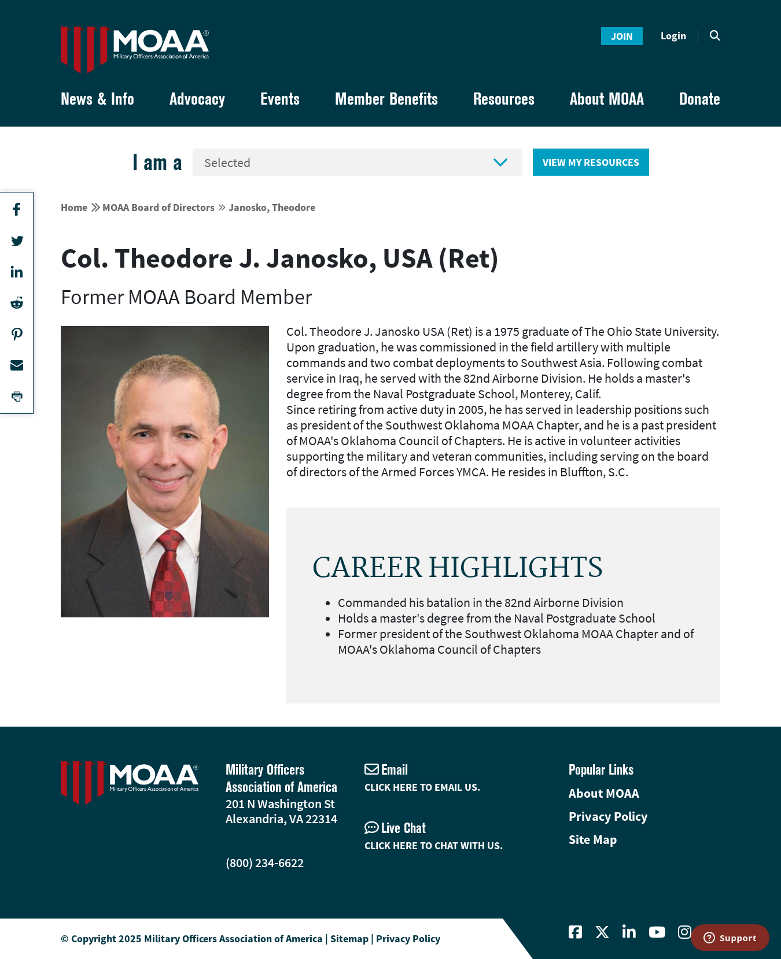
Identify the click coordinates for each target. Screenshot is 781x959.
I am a (157, 162)
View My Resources (591, 162)
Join (622, 36)
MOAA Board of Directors (158, 207)
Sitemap (349, 938)
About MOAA (604, 793)
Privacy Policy (608, 816)
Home (74, 207)
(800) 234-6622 (265, 862)
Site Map (593, 839)
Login (673, 35)
